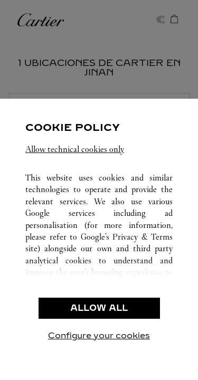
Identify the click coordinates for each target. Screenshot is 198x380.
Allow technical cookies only (74, 149)
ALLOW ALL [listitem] (99, 308)
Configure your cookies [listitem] (99, 335)
